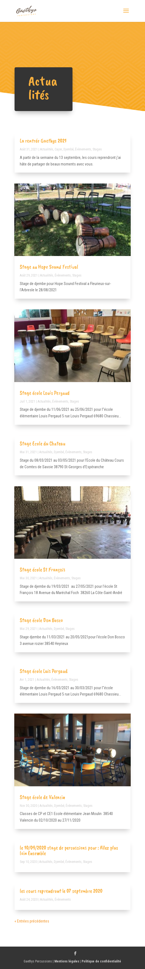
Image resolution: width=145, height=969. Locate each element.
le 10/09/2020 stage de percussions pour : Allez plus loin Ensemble (69, 850)
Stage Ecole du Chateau (42, 443)
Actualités (46, 149)
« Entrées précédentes (32, 921)
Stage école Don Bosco (41, 620)
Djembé (68, 149)
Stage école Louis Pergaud (44, 392)
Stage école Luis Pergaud (44, 671)
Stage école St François (42, 569)
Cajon (58, 149)
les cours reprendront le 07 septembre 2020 (61, 890)
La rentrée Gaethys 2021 (43, 140)
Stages (97, 149)
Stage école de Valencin (42, 797)
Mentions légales (66, 961)
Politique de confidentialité (101, 961)
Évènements (83, 149)
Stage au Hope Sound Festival (49, 266)
